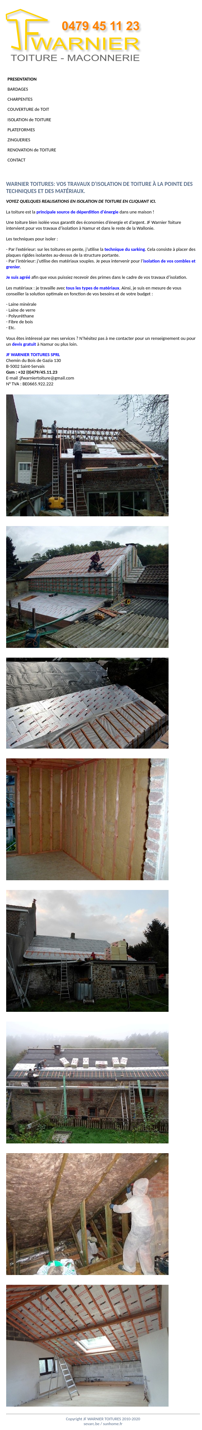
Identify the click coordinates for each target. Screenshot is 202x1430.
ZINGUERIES (24, 140)
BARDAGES (23, 89)
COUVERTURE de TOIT (34, 109)
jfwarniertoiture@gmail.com (47, 378)
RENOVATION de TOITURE (37, 150)
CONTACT (22, 160)
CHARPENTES (25, 99)
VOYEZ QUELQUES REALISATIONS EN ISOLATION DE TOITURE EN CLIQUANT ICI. (81, 201)
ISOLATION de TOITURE (35, 119)
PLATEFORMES (27, 130)
